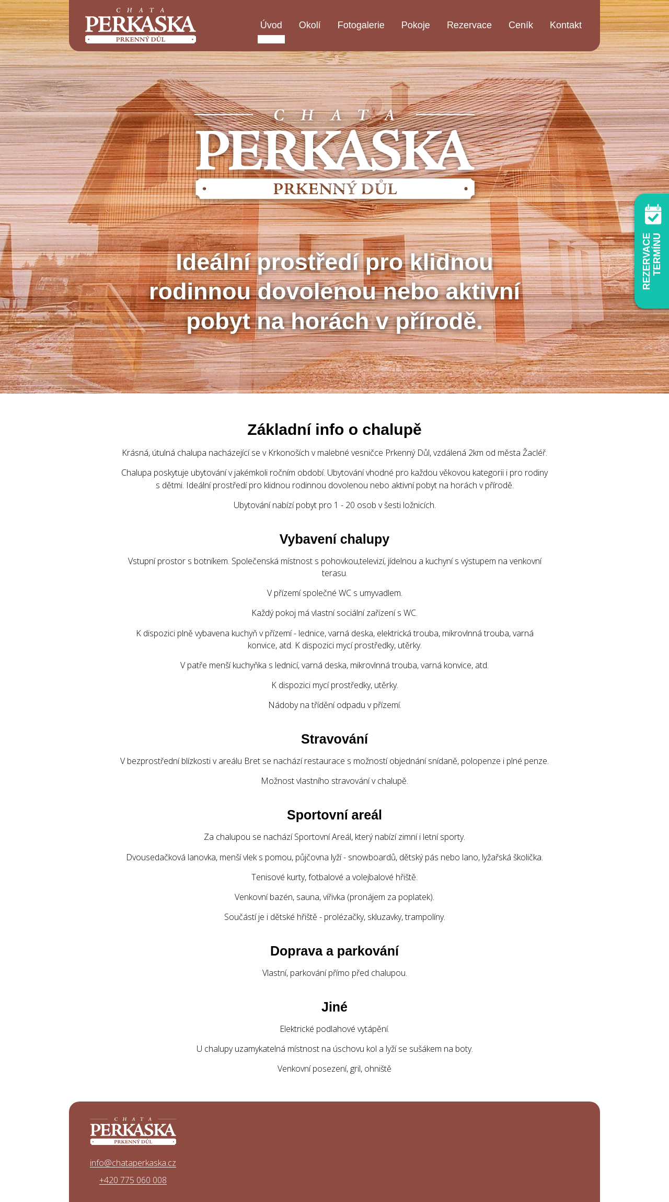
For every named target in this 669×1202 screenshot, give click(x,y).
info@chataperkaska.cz (133, 1163)
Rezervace (469, 25)
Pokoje (415, 25)
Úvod (271, 25)
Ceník (521, 25)
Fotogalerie (361, 25)
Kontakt (566, 25)
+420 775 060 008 (133, 1180)
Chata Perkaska (141, 25)
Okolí (310, 25)
